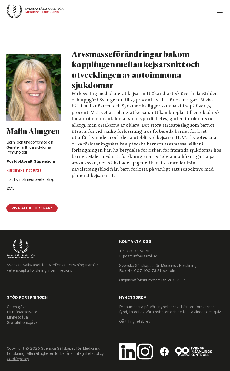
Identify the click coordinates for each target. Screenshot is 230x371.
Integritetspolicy (89, 354)
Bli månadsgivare (22, 312)
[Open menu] (219, 10)
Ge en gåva (17, 307)
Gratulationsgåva (22, 323)
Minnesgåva (17, 317)
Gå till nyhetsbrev (135, 321)
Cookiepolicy (18, 359)
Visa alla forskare (32, 208)
